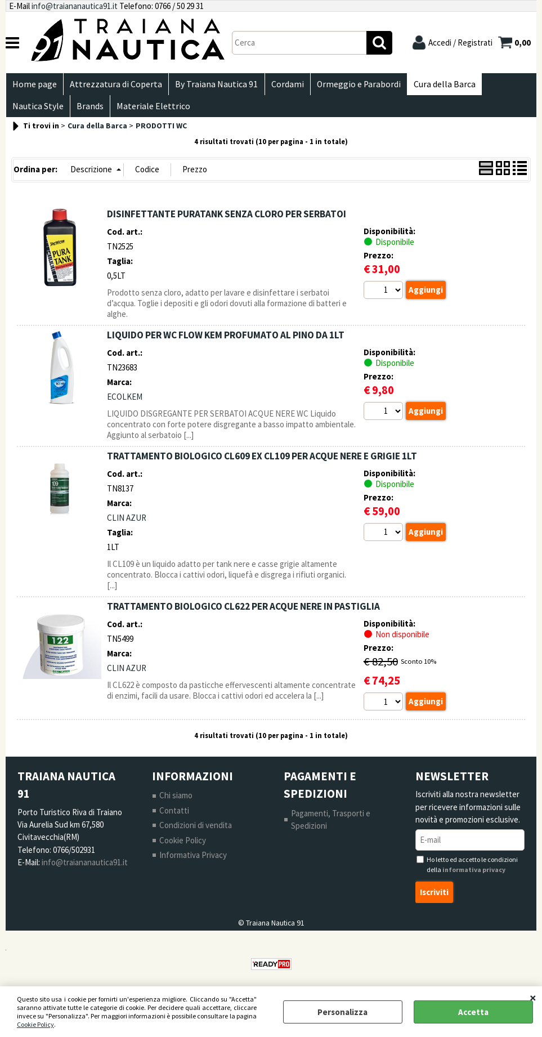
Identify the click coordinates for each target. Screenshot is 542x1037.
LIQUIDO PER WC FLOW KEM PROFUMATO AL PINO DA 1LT (225, 339)
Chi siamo (175, 800)
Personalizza (342, 1012)
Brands (88, 110)
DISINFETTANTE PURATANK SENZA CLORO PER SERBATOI (226, 218)
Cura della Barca (438, 85)
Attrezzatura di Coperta (114, 85)
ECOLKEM (124, 401)
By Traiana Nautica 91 (213, 85)
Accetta (473, 1012)
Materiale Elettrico (150, 110)
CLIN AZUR (126, 522)
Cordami (283, 85)
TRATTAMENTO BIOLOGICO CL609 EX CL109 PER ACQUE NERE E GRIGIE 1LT (262, 460)
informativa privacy (473, 874)
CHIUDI (533, 997)
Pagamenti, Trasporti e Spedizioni (330, 825)
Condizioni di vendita (195, 830)
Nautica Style (37, 110)
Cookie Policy (35, 1024)
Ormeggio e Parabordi (353, 85)
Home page (34, 85)
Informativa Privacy (193, 860)
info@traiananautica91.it (75, 6)
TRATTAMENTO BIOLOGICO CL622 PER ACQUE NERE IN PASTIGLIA (243, 611)
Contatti (174, 815)
